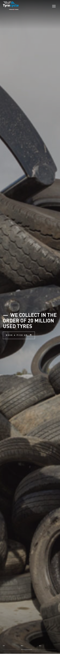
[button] (11, 609)
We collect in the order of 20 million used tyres (30, 308)
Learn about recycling (36, 645)
